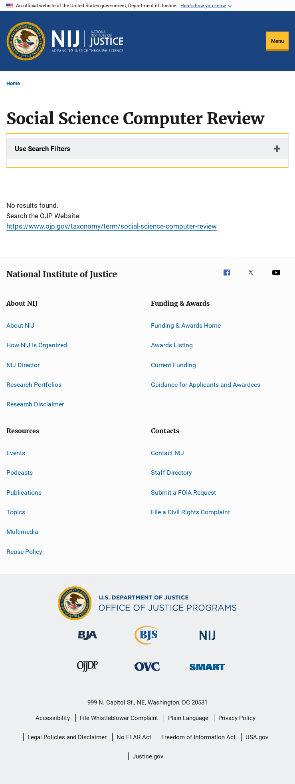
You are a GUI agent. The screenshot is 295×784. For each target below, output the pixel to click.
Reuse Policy (24, 551)
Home (13, 83)
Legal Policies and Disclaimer (67, 737)
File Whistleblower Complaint (119, 718)
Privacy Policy (236, 718)
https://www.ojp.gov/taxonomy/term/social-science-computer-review (111, 226)
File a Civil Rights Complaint (190, 512)
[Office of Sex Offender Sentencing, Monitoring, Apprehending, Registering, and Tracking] (207, 672)
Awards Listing (172, 345)
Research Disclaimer (35, 404)
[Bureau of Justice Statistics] (147, 646)
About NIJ (20, 325)
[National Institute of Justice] (208, 641)
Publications (24, 492)
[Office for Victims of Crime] (147, 672)
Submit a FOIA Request (183, 492)
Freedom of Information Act (198, 737)
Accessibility (53, 718)
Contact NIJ (167, 453)
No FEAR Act (134, 737)
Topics (15, 512)
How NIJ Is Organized (36, 345)
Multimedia (22, 531)
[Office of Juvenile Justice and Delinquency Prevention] (87, 673)
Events (15, 453)
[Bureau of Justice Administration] (87, 641)
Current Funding (173, 365)
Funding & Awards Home (186, 325)
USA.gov (257, 737)
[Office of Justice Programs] (26, 41)
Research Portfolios (33, 384)
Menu (277, 41)
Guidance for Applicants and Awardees (205, 384)
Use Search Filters (42, 149)
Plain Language (188, 718)
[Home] (87, 41)
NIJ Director (23, 365)
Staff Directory (171, 472)
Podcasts (19, 472)
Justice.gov (148, 756)
